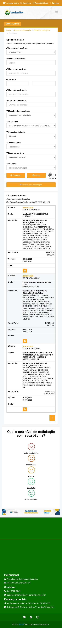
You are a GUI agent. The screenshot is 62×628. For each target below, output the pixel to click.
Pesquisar (15, 175)
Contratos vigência (15, 132)
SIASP (21, 624)
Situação (11, 164)
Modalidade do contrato (18, 111)
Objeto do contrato (15, 58)
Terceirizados (13, 143)
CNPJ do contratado (16, 100)
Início (8, 30)
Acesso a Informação (22, 30)
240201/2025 (28, 276)
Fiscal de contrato (15, 153)
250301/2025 (28, 208)
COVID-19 (52, 178)
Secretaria (12, 121)
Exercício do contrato (17, 48)
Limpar (36, 175)
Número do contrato (16, 69)
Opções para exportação (31, 185)
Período (11, 79)
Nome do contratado (16, 90)
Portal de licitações (42, 30)
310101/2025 (28, 346)
